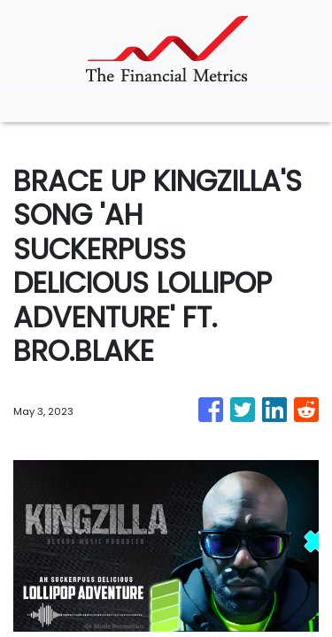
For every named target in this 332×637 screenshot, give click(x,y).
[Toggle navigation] (28, 109)
